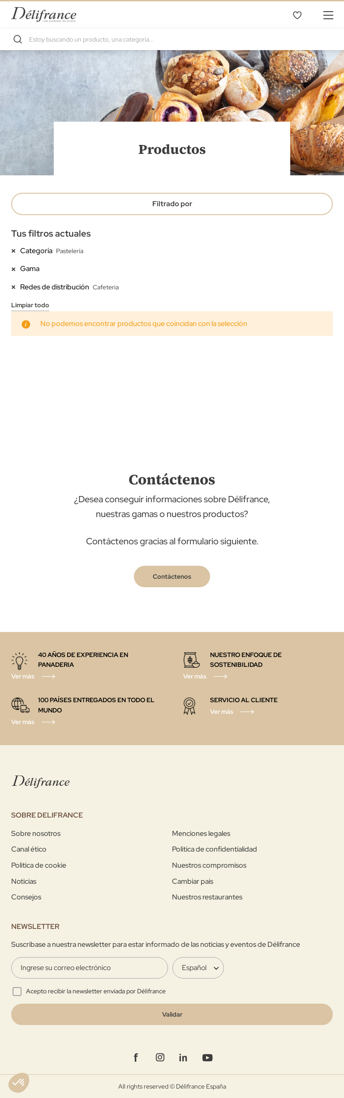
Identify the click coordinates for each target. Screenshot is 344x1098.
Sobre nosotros (35, 833)
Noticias (23, 881)
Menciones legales (201, 833)
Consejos (26, 897)
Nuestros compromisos (209, 865)
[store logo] (43, 14)
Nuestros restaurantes (207, 897)
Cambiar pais (192, 881)
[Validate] (172, 1014)
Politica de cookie (38, 865)
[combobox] (172, 39)
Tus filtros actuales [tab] (51, 233)
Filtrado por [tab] (172, 203)
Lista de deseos (297, 15)
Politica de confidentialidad (214, 849)
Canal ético (29, 849)
